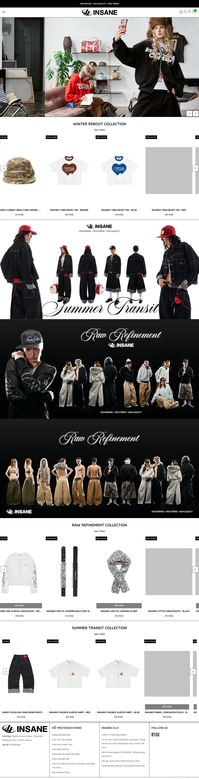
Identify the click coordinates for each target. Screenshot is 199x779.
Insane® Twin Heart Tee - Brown (121, 209)
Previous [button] (189, 113)
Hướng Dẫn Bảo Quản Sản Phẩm (66, 751)
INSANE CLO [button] (110, 725)
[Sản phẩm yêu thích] (190, 12)
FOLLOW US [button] (160, 725)
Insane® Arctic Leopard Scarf (172, 609)
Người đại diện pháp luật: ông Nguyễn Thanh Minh (123, 763)
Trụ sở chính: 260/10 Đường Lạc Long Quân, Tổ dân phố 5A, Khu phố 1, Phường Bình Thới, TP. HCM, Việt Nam (124, 741)
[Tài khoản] (181, 12)
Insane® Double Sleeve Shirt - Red (121, 709)
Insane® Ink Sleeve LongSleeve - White (75, 609)
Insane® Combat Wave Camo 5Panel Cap (73, 209)
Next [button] (196, 113)
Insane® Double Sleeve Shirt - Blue (170, 709)
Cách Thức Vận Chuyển (62, 737)
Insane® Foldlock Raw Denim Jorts (26, 709)
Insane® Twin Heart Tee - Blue (170, 209)
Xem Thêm (99, 130)
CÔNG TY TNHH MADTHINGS (114, 732)
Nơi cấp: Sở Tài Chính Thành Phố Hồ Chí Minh (121, 758)
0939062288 (14, 742)
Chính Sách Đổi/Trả (60, 746)
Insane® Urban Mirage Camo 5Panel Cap (24, 209)
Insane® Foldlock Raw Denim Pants (74, 709)
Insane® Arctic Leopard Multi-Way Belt (124, 609)
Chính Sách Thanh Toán (62, 742)
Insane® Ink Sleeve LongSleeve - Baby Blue (28, 609)
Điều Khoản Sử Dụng (61, 769)
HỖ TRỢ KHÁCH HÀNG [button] (67, 725)
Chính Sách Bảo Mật (60, 756)
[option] (99, 67)
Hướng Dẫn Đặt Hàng (61, 732)
